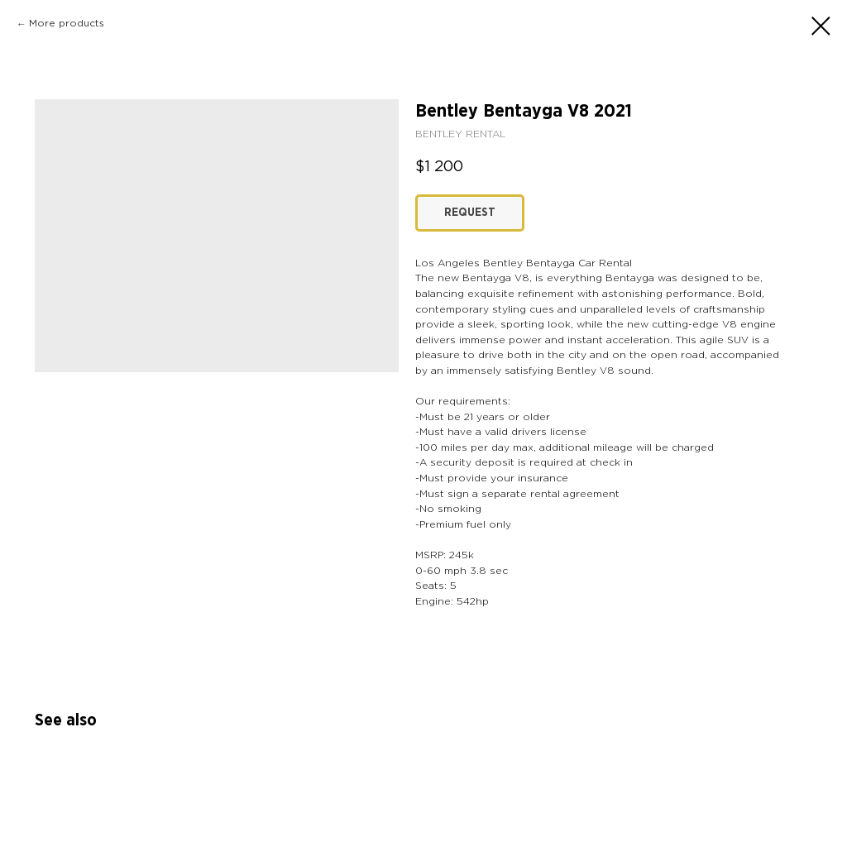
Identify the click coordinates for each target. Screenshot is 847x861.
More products (66, 23)
